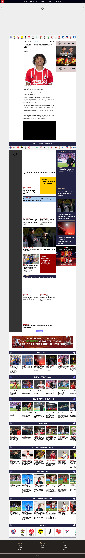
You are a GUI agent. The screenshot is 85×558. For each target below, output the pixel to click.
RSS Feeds (65, 547)
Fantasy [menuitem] (50, 1)
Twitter (65, 543)
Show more (39, 329)
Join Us (20, 547)
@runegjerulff (35, 39)
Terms (42, 543)
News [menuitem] (25, 1)
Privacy (42, 545)
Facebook (65, 545)
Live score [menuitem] (34, 1)
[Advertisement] (42, 23)
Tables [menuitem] (42, 1)
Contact (20, 545)
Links (65, 549)
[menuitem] (11, 1)
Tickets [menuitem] (58, 1)
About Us (20, 543)
